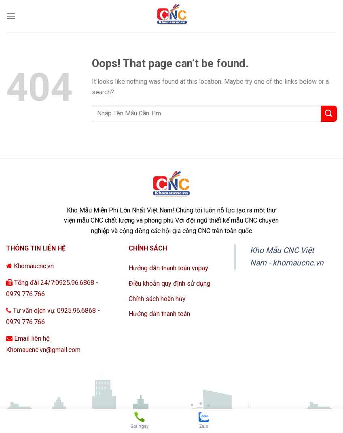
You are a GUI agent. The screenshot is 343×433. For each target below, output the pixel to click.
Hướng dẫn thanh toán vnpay (168, 268)
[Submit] (329, 114)
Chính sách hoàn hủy (157, 299)
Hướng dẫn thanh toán (159, 314)
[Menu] (11, 16)
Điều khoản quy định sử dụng (169, 283)
